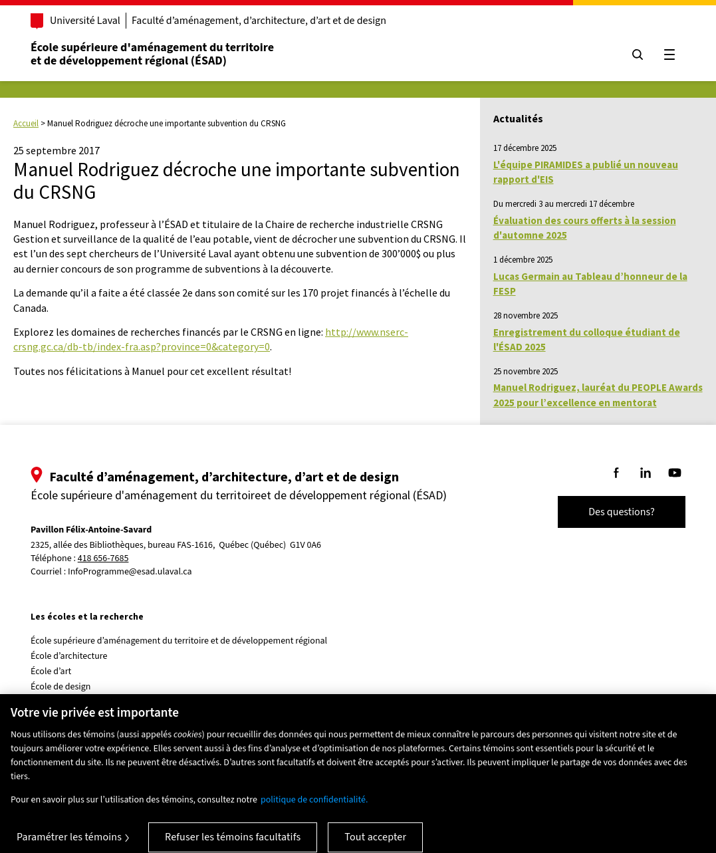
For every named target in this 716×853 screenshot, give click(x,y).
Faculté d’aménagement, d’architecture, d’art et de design (259, 20)
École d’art (51, 671)
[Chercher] (638, 54)
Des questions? (621, 512)
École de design (60, 686)
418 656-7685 (103, 558)
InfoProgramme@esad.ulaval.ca (130, 571)
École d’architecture (69, 656)
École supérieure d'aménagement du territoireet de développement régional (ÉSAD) (152, 54)
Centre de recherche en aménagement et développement (141, 702)
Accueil (26, 123)
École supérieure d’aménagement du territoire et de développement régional (179, 641)
